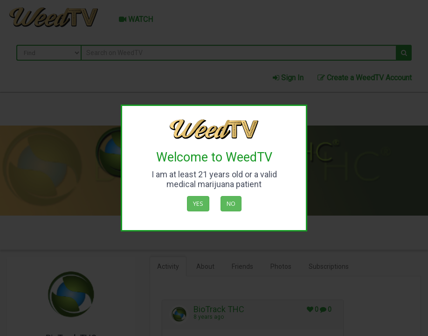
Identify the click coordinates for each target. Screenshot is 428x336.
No (231, 203)
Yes (198, 203)
